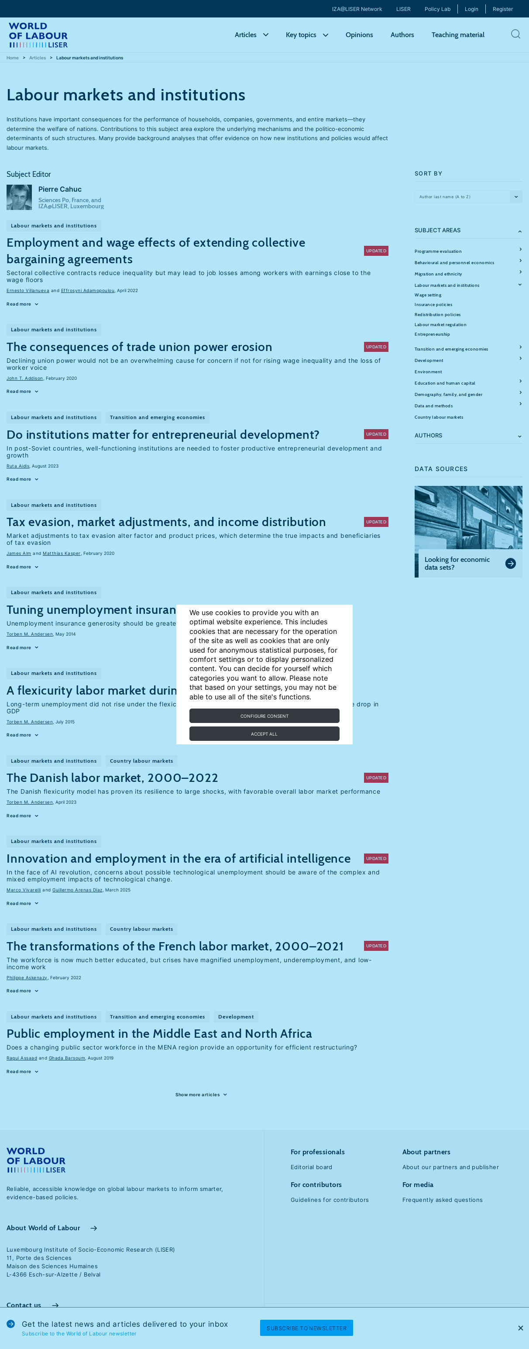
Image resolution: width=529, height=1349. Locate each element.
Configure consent (264, 716)
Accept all (264, 733)
